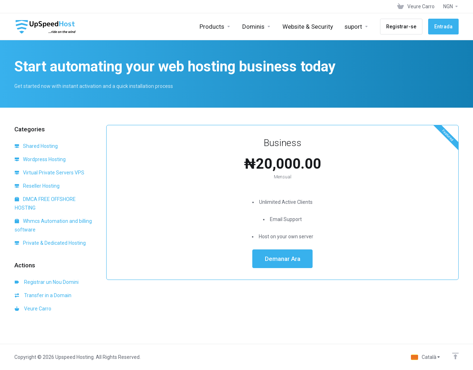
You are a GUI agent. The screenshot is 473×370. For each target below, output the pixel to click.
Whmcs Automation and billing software (53, 225)
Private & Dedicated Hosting (50, 243)
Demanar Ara (282, 258)
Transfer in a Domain (43, 295)
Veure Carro (33, 309)
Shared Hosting (36, 146)
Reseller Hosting (37, 186)
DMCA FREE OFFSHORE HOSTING (45, 203)
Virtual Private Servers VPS (49, 172)
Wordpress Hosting (40, 159)
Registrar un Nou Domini (47, 282)
